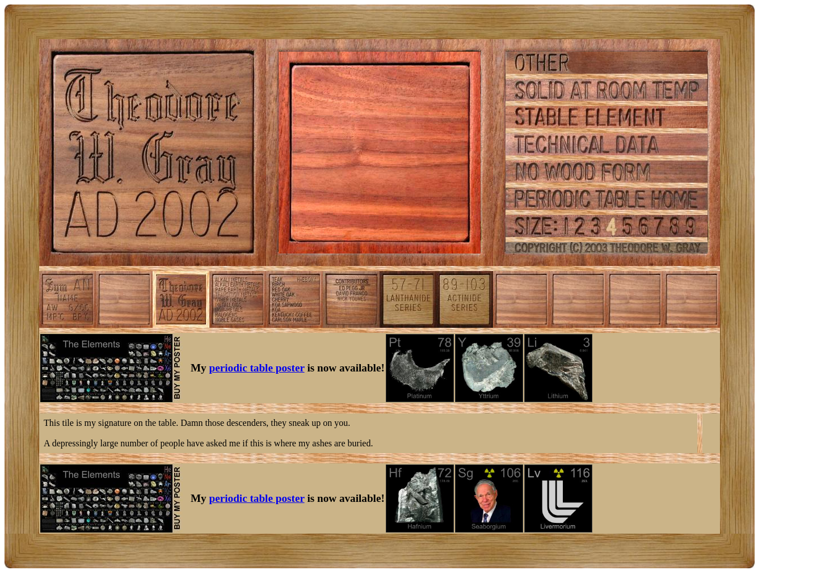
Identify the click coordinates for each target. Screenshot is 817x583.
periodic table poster (257, 368)
